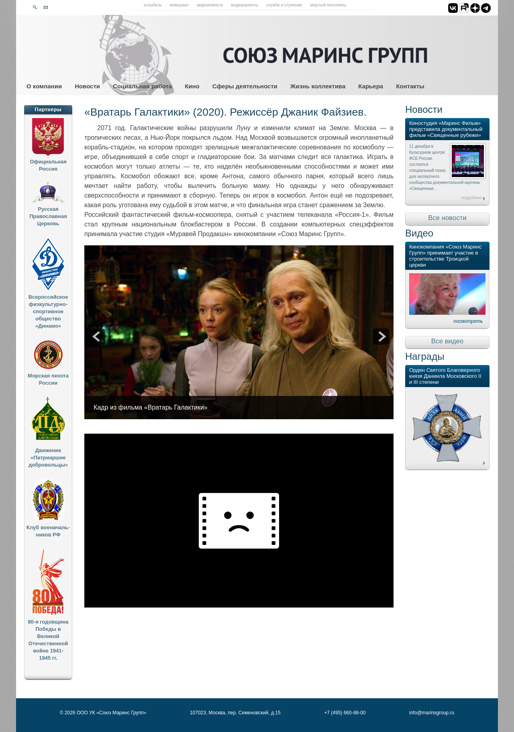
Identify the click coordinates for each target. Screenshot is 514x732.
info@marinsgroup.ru (431, 713)
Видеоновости (210, 5)
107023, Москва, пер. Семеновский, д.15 (235, 713)
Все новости (447, 218)
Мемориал (179, 5)
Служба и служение (284, 5)
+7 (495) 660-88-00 (344, 713)
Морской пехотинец (328, 5)
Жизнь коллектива (317, 86)
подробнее (471, 198)
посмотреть (468, 321)
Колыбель (153, 5)
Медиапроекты (244, 5)
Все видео (447, 341)
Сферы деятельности (244, 86)
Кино (192, 86)
